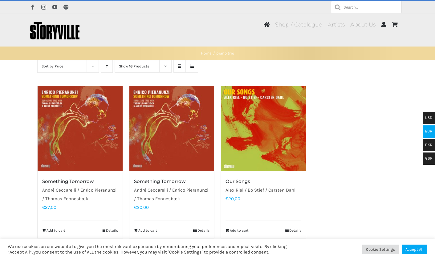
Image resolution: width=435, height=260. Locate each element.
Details (112, 230)
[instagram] (43, 7)
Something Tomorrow (68, 181)
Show (134, 66)
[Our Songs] (263, 128)
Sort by (52, 66)
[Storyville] (54, 24)
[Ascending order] (107, 66)
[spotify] (65, 7)
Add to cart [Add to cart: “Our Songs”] (239, 230)
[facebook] (32, 7)
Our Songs (238, 181)
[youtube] (54, 7)
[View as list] (192, 66)
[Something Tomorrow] (80, 128)
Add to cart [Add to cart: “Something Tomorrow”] (56, 230)
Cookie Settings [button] (380, 249)
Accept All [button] (414, 249)
